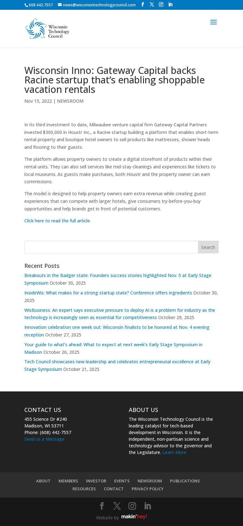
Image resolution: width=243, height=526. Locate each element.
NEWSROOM (70, 101)
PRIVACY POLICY (148, 489)
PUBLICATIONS (185, 481)
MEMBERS (68, 481)
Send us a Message (44, 439)
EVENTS (122, 481)
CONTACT (114, 489)
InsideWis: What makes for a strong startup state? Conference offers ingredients (108, 293)
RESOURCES (84, 489)
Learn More (174, 452)
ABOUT (43, 481)
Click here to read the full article (57, 221)
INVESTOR (96, 481)
